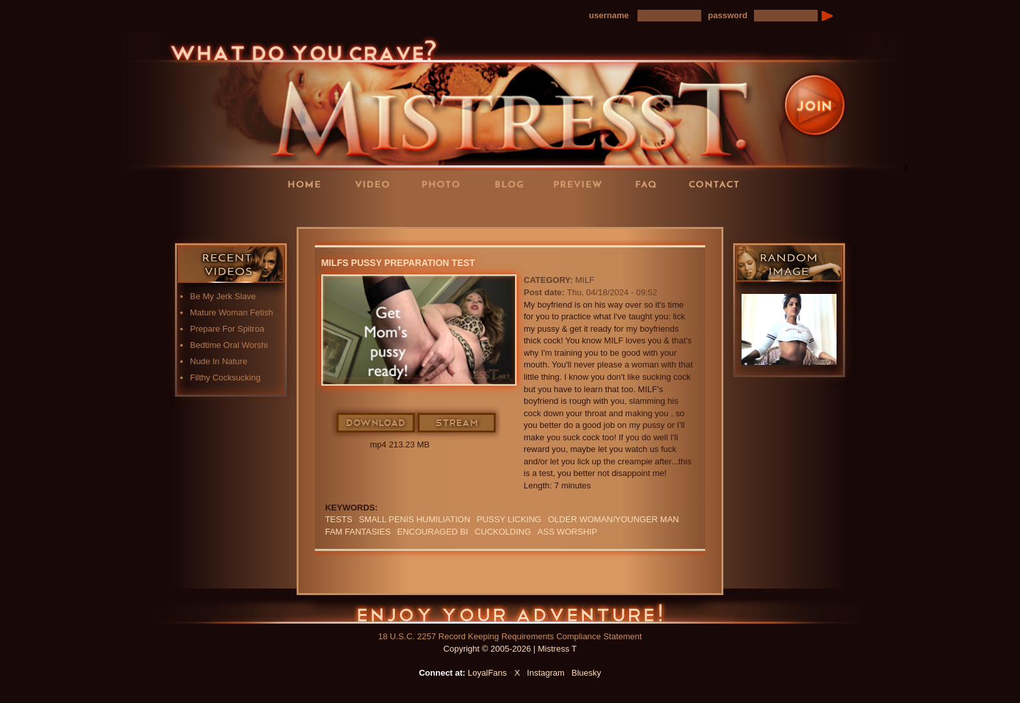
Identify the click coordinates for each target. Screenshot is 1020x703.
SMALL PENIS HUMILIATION (414, 519)
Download (376, 423)
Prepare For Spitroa (227, 329)
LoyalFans (377, 210)
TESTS (339, 519)
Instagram (546, 673)
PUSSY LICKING (509, 519)
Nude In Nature (218, 361)
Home (308, 183)
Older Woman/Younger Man (613, 519)
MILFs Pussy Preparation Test (398, 263)
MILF (585, 280)
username (608, 15)
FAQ (649, 183)
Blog (513, 183)
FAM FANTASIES (358, 532)
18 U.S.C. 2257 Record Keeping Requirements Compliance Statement (509, 636)
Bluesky (587, 673)
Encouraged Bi (432, 532)
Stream (457, 423)
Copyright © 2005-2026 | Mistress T (510, 649)
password (727, 15)
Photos (444, 183)
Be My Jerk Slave (223, 296)
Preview (581, 183)
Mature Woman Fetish (231, 312)
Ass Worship (567, 532)
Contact (718, 183)
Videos (376, 183)
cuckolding (503, 532)
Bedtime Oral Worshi (229, 345)
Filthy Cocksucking (225, 377)
